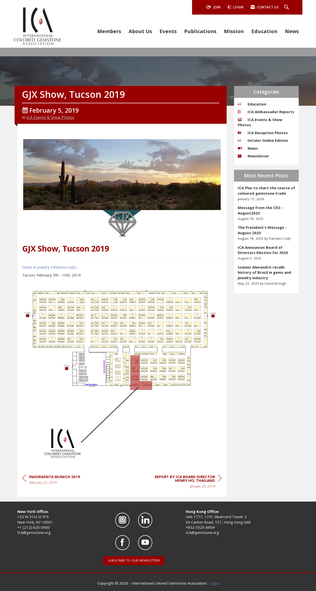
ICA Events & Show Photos (50, 117)
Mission (234, 31)
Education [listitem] (252, 104)
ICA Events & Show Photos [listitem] (260, 122)
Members (109, 31)
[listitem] (266, 193)
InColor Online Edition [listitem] (263, 140)
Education (264, 31)
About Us (140, 31)
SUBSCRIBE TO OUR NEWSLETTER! (134, 560)
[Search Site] (287, 7)
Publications (200, 31)
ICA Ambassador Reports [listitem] (266, 111)
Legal (214, 583)
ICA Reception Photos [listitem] (263, 132)
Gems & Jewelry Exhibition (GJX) (49, 267)
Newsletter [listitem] (253, 155)
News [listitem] (248, 148)
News (292, 31)
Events (168, 31)
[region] (185, 482)
